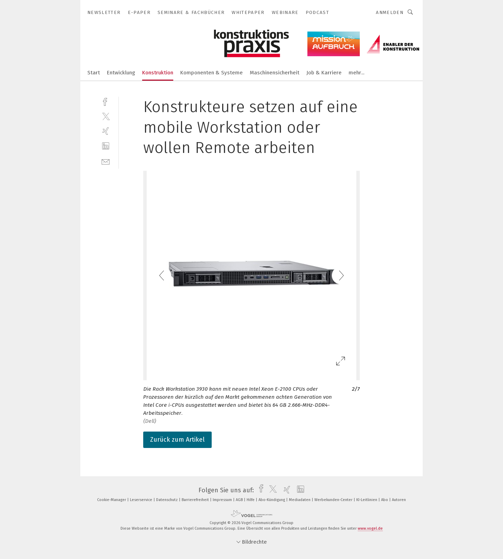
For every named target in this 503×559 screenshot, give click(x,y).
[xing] (105, 131)
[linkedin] (105, 146)
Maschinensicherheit (274, 72)
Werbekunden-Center (333, 500)
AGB (240, 500)
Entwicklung (121, 72)
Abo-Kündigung (272, 500)
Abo (385, 500)
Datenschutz (167, 500)
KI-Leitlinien (367, 500)
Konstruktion (157, 72)
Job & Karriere (324, 72)
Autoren (399, 500)
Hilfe (251, 500)
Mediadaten (300, 500)
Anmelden (389, 12)
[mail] (105, 161)
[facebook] (105, 101)
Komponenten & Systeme (211, 72)
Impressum (223, 500)
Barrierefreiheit (196, 500)
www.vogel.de (370, 528)
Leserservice (141, 500)
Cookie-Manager (112, 500)
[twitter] (105, 116)
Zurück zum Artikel (177, 439)
